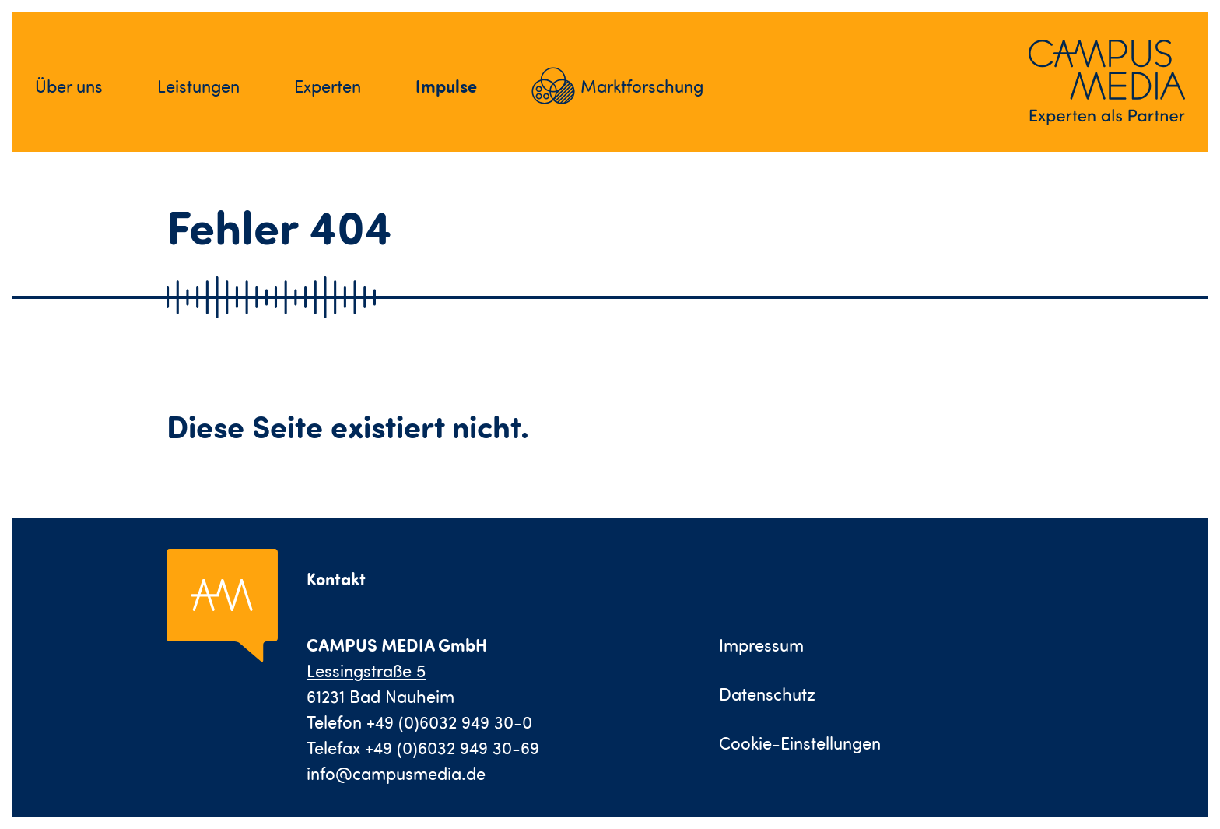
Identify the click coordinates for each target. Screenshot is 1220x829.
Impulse (446, 85)
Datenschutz (767, 694)
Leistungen (198, 86)
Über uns (69, 86)
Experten (327, 86)
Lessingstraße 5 (366, 670)
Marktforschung (641, 86)
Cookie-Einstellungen (800, 743)
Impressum (761, 645)
